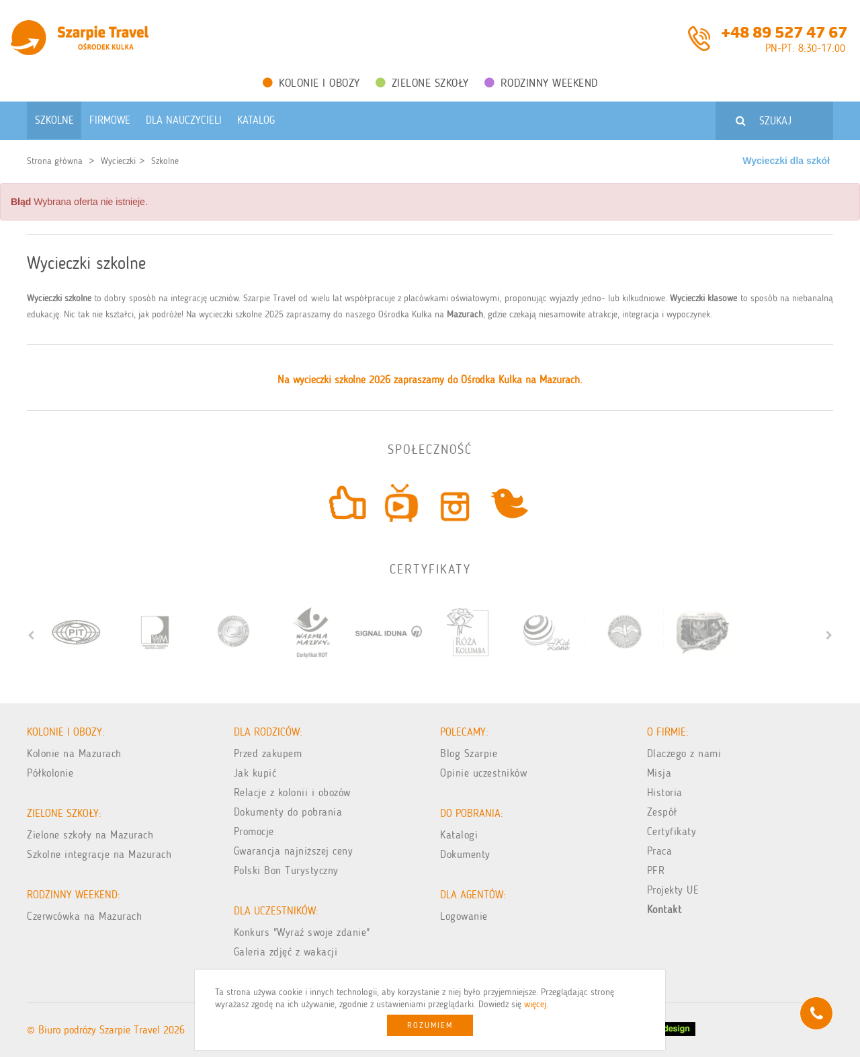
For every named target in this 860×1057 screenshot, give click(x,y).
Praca (660, 851)
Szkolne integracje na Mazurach (99, 854)
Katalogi (459, 834)
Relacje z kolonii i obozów (292, 792)
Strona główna (55, 161)
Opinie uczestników (483, 773)
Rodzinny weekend (541, 82)
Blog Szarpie (468, 753)
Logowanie (464, 916)
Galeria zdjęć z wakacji (286, 951)
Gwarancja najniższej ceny (293, 851)
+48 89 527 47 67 (784, 31)
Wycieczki (118, 161)
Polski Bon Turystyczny (286, 870)
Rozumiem (430, 1025)
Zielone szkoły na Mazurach (90, 834)
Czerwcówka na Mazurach (84, 916)
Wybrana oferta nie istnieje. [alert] (79, 201)
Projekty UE (673, 890)
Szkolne (165, 161)
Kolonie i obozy (311, 82)
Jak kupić (255, 773)
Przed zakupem (268, 753)
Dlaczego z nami (684, 753)
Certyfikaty (672, 831)
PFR (656, 870)
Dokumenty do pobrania (288, 812)
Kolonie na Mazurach (74, 753)
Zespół (662, 812)
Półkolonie (50, 773)
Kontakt (664, 909)
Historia (665, 792)
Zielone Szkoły (422, 82)
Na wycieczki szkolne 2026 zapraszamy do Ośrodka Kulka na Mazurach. (430, 379)
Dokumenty (465, 854)
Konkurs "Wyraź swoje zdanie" (302, 932)
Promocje (254, 831)
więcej (535, 1004)
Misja (659, 773)
